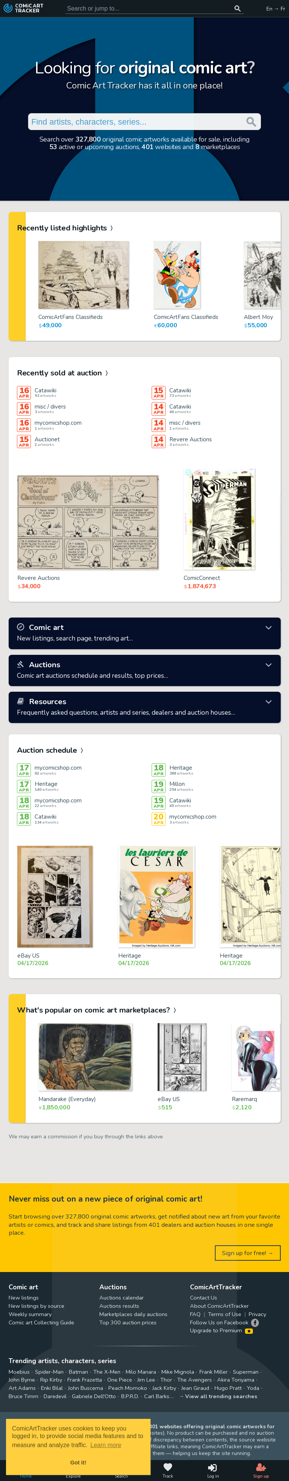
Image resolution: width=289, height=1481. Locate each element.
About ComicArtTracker (219, 1306)
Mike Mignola (177, 1372)
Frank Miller (213, 1372)
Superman (246, 1372)
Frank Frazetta (84, 1379)
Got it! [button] (78, 1463)
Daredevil (55, 1396)
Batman (78, 1372)
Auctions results (119, 1306)
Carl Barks (156, 1396)
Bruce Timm (23, 1396)
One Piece (119, 1379)
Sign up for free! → (248, 1253)
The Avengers (194, 1379)
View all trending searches (221, 1396)
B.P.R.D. (130, 1396)
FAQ (195, 1314)
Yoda (253, 1388)
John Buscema (85, 1388)
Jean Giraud (195, 1388)
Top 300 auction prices (128, 1322)
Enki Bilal (52, 1388)
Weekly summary (30, 1314)
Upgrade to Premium (221, 1330)
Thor (166, 1379)
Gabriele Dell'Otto (94, 1396)
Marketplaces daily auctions (133, 1314)
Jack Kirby (164, 1388)
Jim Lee (146, 1379)
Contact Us (203, 1297)
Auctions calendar (121, 1297)
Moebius (19, 1372)
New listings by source (36, 1306)
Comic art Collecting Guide (41, 1322)
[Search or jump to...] (238, 8)
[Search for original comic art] (154, 8)
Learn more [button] (105, 1445)
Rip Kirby (51, 1379)
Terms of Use (224, 1314)
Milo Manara (141, 1372)
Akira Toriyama (235, 1379)
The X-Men (106, 1372)
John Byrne (22, 1379)
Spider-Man (49, 1372)
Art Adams (22, 1388)
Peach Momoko (127, 1388)
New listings (24, 1297)
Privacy (257, 1314)
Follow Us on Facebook (219, 1322)
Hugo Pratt (228, 1388)
